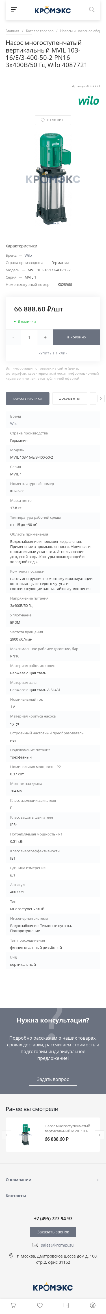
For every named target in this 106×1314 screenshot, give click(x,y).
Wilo (28, 255)
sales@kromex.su (57, 1245)
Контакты (16, 1195)
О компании (18, 1179)
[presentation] (101, 398)
